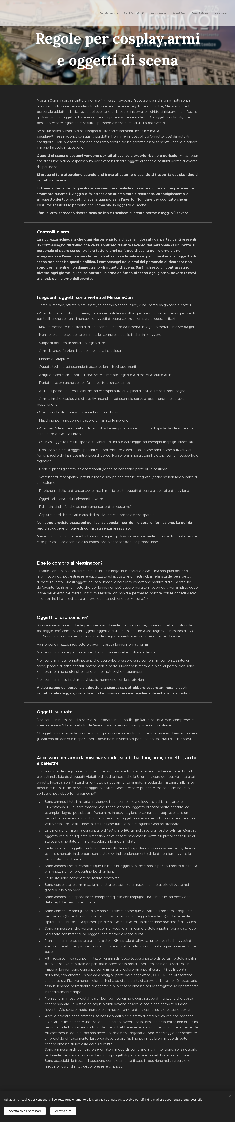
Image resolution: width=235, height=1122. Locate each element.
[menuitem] (197, 13)
